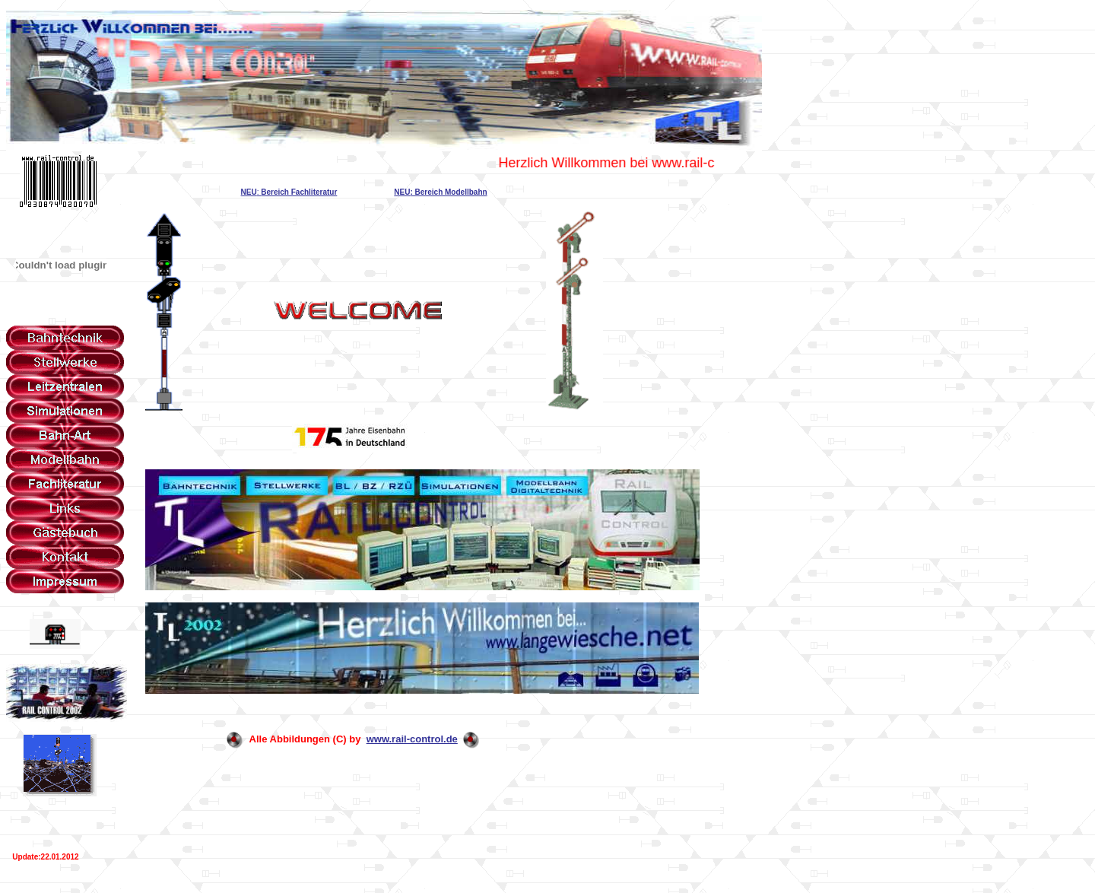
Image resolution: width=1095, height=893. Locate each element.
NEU (249, 192)
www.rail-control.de (412, 739)
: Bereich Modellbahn (448, 192)
